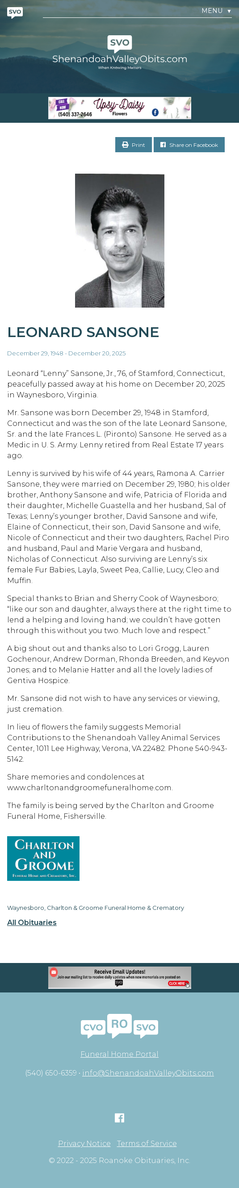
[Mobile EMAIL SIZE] (119, 978)
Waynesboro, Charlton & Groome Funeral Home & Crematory (95, 907)
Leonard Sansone (83, 332)
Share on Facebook (189, 145)
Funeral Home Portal (119, 1054)
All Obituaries (32, 923)
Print (133, 145)
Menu (216, 11)
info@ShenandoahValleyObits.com (148, 1073)
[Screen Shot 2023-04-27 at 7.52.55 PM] (119, 108)
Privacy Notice (84, 1144)
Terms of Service (147, 1144)
